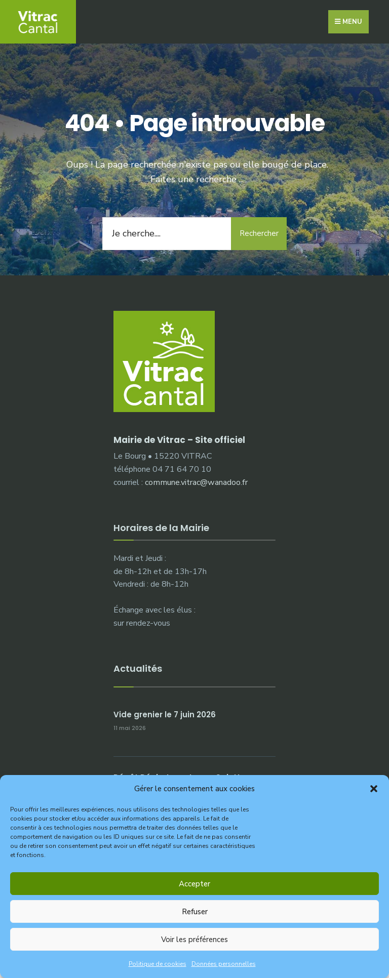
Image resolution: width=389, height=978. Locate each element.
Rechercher (259, 233)
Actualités (137, 668)
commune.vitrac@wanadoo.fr (196, 482)
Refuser (195, 912)
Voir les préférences (194, 939)
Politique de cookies (157, 964)
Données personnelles (223, 964)
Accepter (194, 884)
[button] (374, 789)
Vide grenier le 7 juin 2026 (164, 714)
